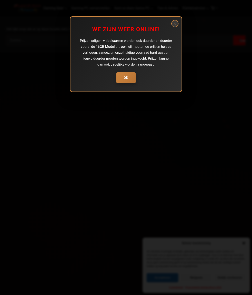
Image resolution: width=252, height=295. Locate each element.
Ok (126, 78)
